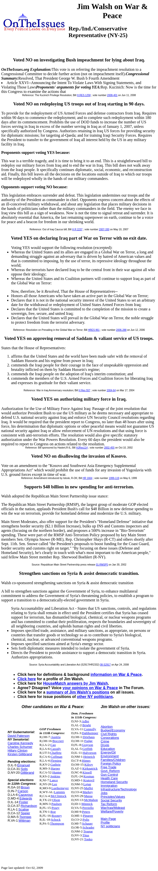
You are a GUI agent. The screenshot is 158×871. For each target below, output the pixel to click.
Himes (86, 760)
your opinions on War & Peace (90, 688)
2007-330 (104, 229)
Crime (105, 741)
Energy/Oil (108, 752)
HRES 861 (94, 330)
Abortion (106, 726)
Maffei (88, 788)
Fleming (56, 760)
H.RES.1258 (84, 95)
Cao (53, 745)
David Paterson (19, 736)
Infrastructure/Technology (119, 789)
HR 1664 (87, 478)
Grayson (87, 745)
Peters (86, 811)
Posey (55, 808)
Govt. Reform (110, 771)
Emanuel (23, 765)
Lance (54, 780)
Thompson (57, 823)
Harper (55, 768)
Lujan (87, 784)
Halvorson (90, 753)
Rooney (57, 815)
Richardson (29, 806)
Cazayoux (25, 795)
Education (108, 749)
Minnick (87, 804)
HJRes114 (82, 447)
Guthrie (56, 764)
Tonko (88, 839)
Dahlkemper (90, 733)
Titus (86, 835)
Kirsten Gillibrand (20, 754)
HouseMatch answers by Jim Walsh (75, 683)
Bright (87, 725)
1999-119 (114, 478)
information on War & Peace (115, 674)
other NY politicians (95, 697)
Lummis (59, 792)
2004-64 (111, 390)
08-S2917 (105, 664)
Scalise (23, 809)
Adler (85, 721)
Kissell (87, 772)
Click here (27, 679)
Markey (88, 792)
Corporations (110, 738)
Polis (86, 819)
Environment (110, 756)
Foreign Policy (111, 763)
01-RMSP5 (102, 564)
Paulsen (57, 804)
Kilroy (89, 764)
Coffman (56, 756)
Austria (55, 737)
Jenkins (55, 776)
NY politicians (110, 826)
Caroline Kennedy (20, 743)
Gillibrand (27, 772)
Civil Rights (109, 734)
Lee (54, 784)
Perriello (88, 808)
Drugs (105, 745)
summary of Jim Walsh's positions (77, 692)
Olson (56, 800)
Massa (88, 796)
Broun (25, 787)
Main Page (108, 819)
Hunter (56, 772)
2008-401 (112, 95)
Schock (55, 819)
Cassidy (56, 749)
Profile (105, 822)
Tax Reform (109, 804)
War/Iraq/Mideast (113, 808)
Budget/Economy (113, 730)
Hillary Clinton (17, 750)
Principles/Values (113, 796)
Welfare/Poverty (112, 811)
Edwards (25, 798)
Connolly (90, 729)
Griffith (87, 749)
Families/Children (113, 760)
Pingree (88, 815)
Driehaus (89, 737)
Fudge (88, 741)
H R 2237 (77, 229)
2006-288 (121, 330)
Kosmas (89, 776)
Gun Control (109, 774)
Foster (23, 802)
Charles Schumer (20, 747)
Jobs (104, 793)
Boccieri (58, 741)
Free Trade (108, 767)
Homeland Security (114, 782)
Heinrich (89, 756)
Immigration (109, 785)
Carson (23, 791)
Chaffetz (56, 753)
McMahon (91, 800)
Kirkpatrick (90, 768)
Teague (88, 831)
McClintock (59, 796)
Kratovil (88, 780)
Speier (25, 813)
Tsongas (25, 817)
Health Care (109, 778)
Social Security (111, 800)
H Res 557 (84, 390)
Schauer (87, 823)
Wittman (24, 820)
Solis (24, 769)
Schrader (88, 827)
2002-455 (109, 447)
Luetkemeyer (60, 788)
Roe (53, 811)
